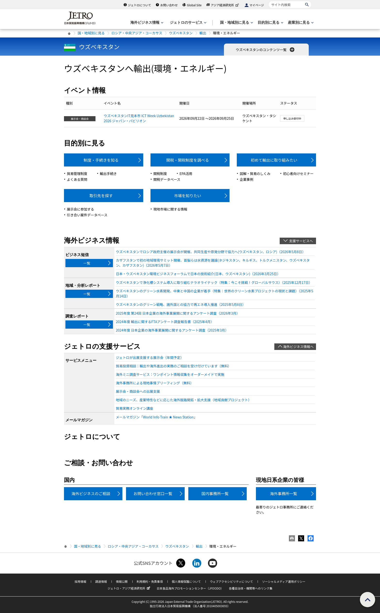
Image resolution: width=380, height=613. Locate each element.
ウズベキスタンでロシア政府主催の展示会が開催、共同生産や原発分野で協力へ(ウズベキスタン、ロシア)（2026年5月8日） (210, 251)
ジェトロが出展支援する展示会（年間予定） (150, 357)
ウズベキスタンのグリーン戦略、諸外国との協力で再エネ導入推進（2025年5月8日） (180, 304)
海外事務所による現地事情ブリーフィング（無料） (154, 382)
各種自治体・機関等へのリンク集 (250, 588)
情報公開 (121, 581)
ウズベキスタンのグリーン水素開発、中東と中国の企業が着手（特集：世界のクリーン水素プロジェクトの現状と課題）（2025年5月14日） (214, 293)
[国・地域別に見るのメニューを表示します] (236, 22)
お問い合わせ (169, 5)
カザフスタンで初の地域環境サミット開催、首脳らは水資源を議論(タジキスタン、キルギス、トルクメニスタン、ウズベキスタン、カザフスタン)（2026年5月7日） (213, 263)
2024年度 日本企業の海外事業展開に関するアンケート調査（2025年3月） (172, 330)
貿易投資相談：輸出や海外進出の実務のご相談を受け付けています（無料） (173, 365)
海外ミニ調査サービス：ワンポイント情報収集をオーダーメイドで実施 (170, 374)
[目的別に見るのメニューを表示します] (270, 22)
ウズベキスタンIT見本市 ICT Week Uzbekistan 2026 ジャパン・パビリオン (139, 118)
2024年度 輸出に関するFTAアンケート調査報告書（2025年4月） (165, 321)
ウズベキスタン (181, 32)
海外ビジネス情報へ (298, 346)
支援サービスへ (301, 240)
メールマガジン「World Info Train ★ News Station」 (156, 417)
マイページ (256, 5)
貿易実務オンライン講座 (134, 408)
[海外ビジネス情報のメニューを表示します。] (146, 22)
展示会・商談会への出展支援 (138, 391)
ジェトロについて (139, 5)
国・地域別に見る (91, 32)
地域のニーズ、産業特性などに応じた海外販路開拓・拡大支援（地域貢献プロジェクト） (183, 399)
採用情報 (80, 581)
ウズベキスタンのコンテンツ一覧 (266, 49)
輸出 (202, 32)
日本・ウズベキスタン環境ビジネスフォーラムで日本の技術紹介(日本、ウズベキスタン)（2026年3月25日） (198, 273)
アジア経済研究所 (225, 5)
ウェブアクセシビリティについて (231, 581)
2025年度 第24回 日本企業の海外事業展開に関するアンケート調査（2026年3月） (178, 313)
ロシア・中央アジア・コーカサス (136, 32)
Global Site (194, 5)
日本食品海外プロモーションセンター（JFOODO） (190, 588)
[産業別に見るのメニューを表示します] (300, 22)
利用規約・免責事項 (150, 581)
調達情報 (101, 581)
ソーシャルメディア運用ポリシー (283, 581)
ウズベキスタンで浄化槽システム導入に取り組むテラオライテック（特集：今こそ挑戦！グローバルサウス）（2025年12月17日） (214, 282)
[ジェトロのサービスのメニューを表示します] (188, 22)
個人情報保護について (186, 581)
